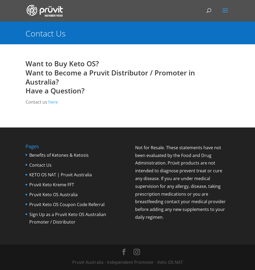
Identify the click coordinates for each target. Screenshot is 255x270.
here (53, 102)
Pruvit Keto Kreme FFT (51, 185)
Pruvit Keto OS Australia (53, 195)
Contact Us (40, 165)
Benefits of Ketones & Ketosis (59, 155)
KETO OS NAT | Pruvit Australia (60, 175)
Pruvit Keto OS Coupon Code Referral (67, 204)
